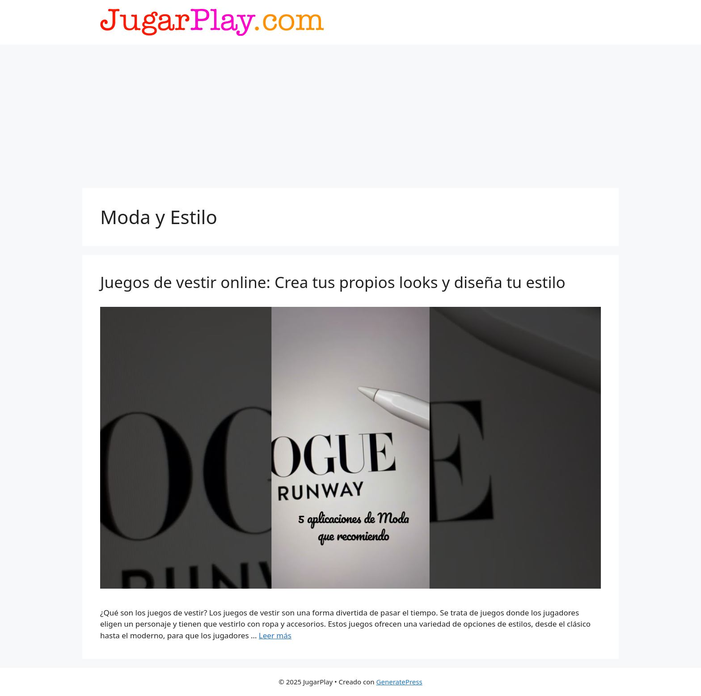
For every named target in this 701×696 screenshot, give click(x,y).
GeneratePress (399, 681)
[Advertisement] (350, 111)
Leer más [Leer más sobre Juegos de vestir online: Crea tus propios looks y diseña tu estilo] (275, 635)
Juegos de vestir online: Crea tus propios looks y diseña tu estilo (333, 282)
